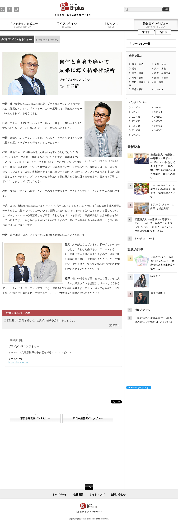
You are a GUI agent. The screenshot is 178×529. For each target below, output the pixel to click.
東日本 (146, 32)
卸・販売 (159, 82)
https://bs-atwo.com (18, 362)
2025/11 (158, 107)
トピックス (111, 25)
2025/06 (136, 121)
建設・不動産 (161, 77)
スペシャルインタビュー (22, 25)
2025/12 (136, 107)
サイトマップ (97, 494)
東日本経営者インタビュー (35, 418)
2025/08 (136, 116)
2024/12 (136, 135)
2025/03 (158, 125)
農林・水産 (160, 68)
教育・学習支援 (162, 73)
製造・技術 (137, 73)
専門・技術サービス (139, 83)
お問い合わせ (118, 494)
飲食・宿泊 (137, 64)
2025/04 (136, 125)
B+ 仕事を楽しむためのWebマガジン (72, 9)
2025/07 (158, 116)
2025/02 (136, 130)
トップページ (59, 494)
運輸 (134, 68)
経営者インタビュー (156, 25)
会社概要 (78, 494)
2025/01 (158, 130)
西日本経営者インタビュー (88, 418)
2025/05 (158, 121)
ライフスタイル (67, 25)
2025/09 (158, 112)
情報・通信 (137, 77)
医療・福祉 (137, 89)
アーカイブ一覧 (141, 43)
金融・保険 (160, 64)
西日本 (163, 32)
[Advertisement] (152, 414)
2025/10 (136, 112)
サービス (159, 89)
